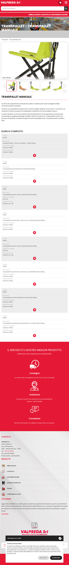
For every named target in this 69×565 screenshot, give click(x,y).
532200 (5, 137)
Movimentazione (13, 477)
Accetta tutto (56, 557)
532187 (5, 215)
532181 (4, 189)
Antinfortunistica (14, 483)
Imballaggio (11, 466)
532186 (5, 318)
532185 (5, 163)
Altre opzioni (43, 557)
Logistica (10, 471)
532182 (5, 240)
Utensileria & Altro (14, 494)
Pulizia (9, 488)
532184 (5, 292)
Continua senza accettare (14, 543)
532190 (5, 266)
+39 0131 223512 (9, 451)
